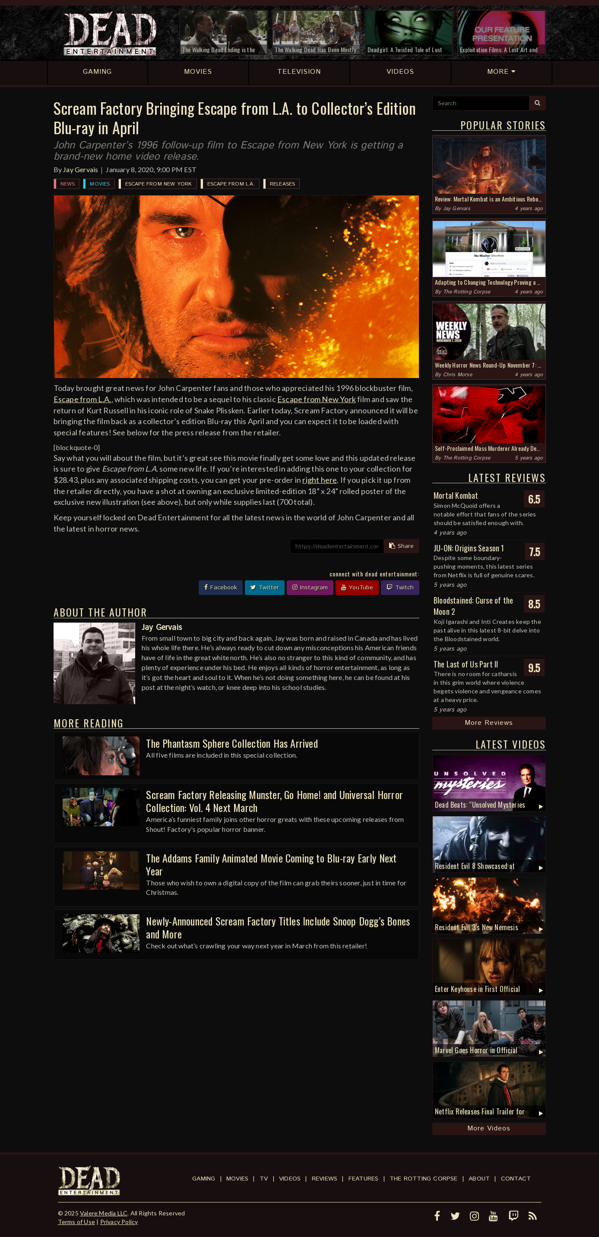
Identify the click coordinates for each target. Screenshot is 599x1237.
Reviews (324, 1178)
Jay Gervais (80, 169)
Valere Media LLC (103, 1213)
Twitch (400, 587)
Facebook (220, 587)
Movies (100, 184)
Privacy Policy (119, 1221)
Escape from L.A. (231, 184)
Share (401, 546)
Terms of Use (76, 1221)
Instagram (310, 587)
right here (319, 480)
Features (364, 1178)
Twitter (264, 587)
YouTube (357, 587)
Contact (516, 1178)
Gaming (203, 1178)
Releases (282, 184)
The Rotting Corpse (467, 292)
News (67, 184)
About (479, 1178)
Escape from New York (158, 184)
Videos (290, 1178)
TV (264, 1178)
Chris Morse (457, 374)
